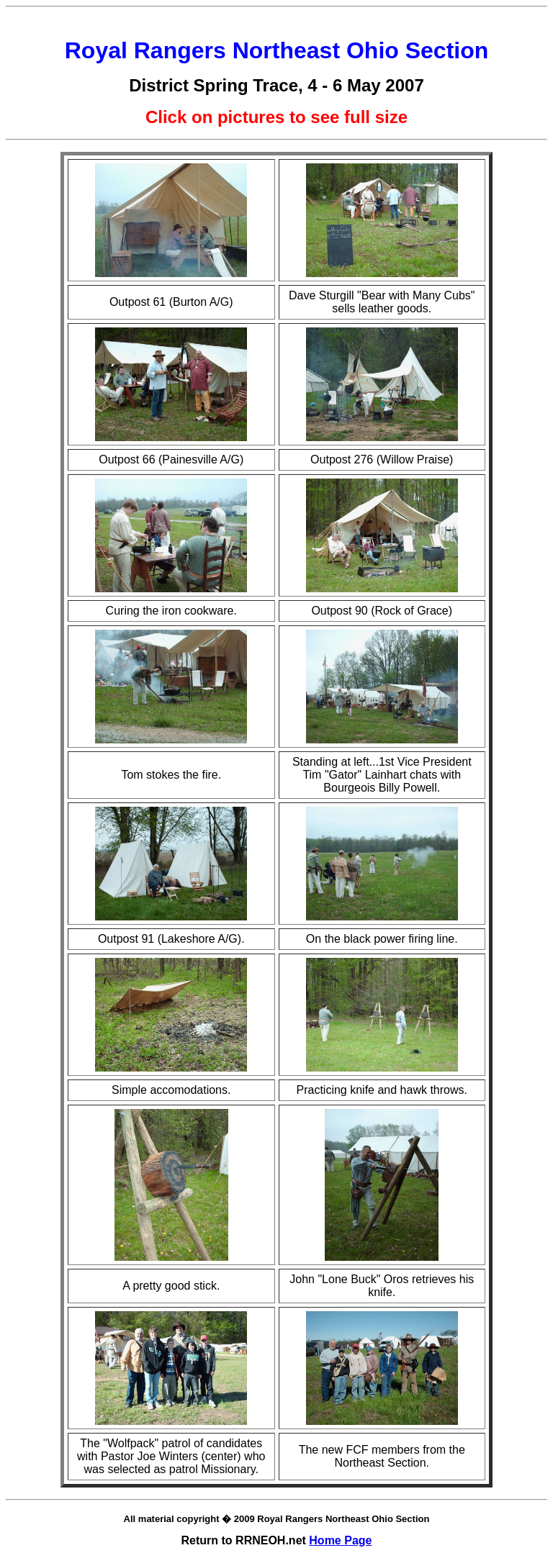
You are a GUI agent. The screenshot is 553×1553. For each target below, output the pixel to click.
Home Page (340, 1540)
